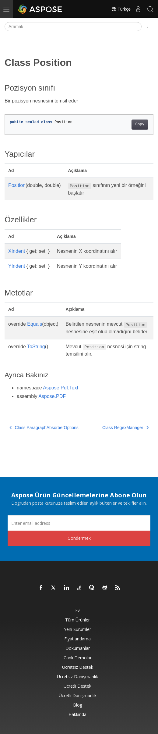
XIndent (16, 251)
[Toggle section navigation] (147, 26)
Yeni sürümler (77, 629)
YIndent (16, 266)
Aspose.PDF (52, 396)
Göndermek (79, 538)
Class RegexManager (125, 427)
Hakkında (77, 714)
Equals (34, 324)
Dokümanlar (77, 648)
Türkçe (121, 9)
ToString (36, 346)
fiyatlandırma (77, 639)
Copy (139, 124)
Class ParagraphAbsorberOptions (44, 427)
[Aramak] (73, 26)
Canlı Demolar (78, 658)
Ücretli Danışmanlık (78, 695)
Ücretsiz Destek (77, 667)
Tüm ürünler (77, 620)
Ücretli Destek (77, 686)
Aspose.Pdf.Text (60, 387)
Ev (77, 610)
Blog (77, 705)
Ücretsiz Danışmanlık (77, 676)
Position (17, 185)
